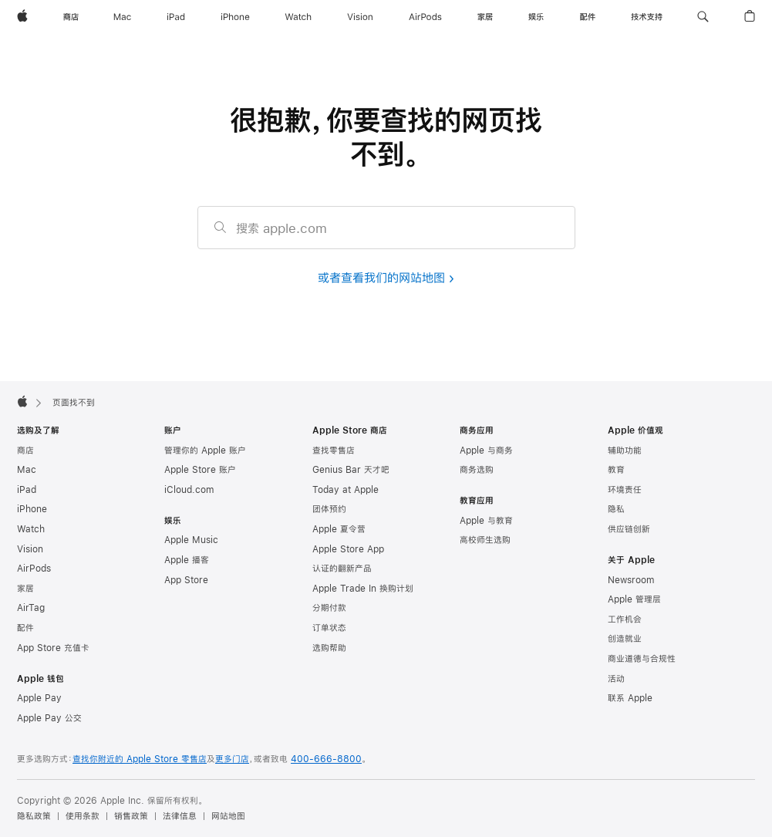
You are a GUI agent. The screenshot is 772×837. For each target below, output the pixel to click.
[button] (703, 17)
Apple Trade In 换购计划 (362, 588)
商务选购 (477, 469)
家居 (25, 588)
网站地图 (228, 816)
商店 (25, 450)
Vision (30, 549)
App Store (186, 580)
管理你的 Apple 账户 (205, 450)
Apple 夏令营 (339, 529)
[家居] (485, 17)
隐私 (616, 509)
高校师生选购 (485, 540)
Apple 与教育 (486, 520)
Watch (31, 529)
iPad (26, 489)
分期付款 (329, 608)
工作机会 (625, 619)
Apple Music (191, 540)
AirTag (31, 608)
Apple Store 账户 (200, 469)
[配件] (588, 17)
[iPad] (175, 17)
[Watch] (298, 17)
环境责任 (625, 489)
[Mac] (122, 17)
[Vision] (360, 17)
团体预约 (329, 509)
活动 (616, 678)
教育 (616, 469)
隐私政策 (34, 816)
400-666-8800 (326, 759)
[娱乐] (536, 17)
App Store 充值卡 (53, 648)
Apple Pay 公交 (49, 718)
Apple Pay (39, 698)
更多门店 (232, 759)
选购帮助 (329, 648)
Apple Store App (348, 549)
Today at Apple (345, 489)
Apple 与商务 (486, 450)
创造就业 (625, 638)
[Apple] (22, 17)
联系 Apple (630, 698)
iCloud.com (189, 489)
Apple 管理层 (634, 599)
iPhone (32, 509)
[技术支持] (647, 17)
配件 (25, 628)
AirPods (34, 568)
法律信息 (180, 816)
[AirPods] (425, 17)
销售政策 (131, 816)
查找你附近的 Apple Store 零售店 (139, 759)
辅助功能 (625, 450)
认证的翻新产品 (342, 568)
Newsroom (631, 580)
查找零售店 (333, 450)
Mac (26, 469)
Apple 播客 (186, 560)
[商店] (71, 17)
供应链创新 (629, 529)
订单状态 (329, 628)
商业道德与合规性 (642, 658)
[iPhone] (235, 17)
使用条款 (82, 816)
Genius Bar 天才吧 (350, 469)
